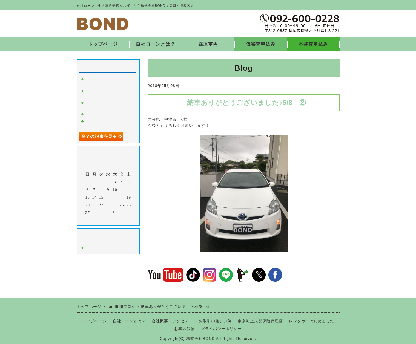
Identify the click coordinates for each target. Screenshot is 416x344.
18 (121, 197)
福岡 (186, 85)
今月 (108, 220)
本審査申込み (313, 44)
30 (108, 212)
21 (94, 205)
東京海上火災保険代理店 (260, 321)
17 (115, 197)
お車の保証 (184, 328)
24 (115, 205)
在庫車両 (208, 44)
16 (108, 197)
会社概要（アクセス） (172, 321)
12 (128, 189)
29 (101, 212)
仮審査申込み (261, 44)
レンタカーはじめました (311, 321)
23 (108, 205)
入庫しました (98, 113)
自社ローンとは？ (155, 44)
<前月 (96, 220)
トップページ (103, 44)
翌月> (119, 220)
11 (121, 189)
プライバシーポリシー (221, 328)
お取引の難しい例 (215, 321)
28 (94, 212)
